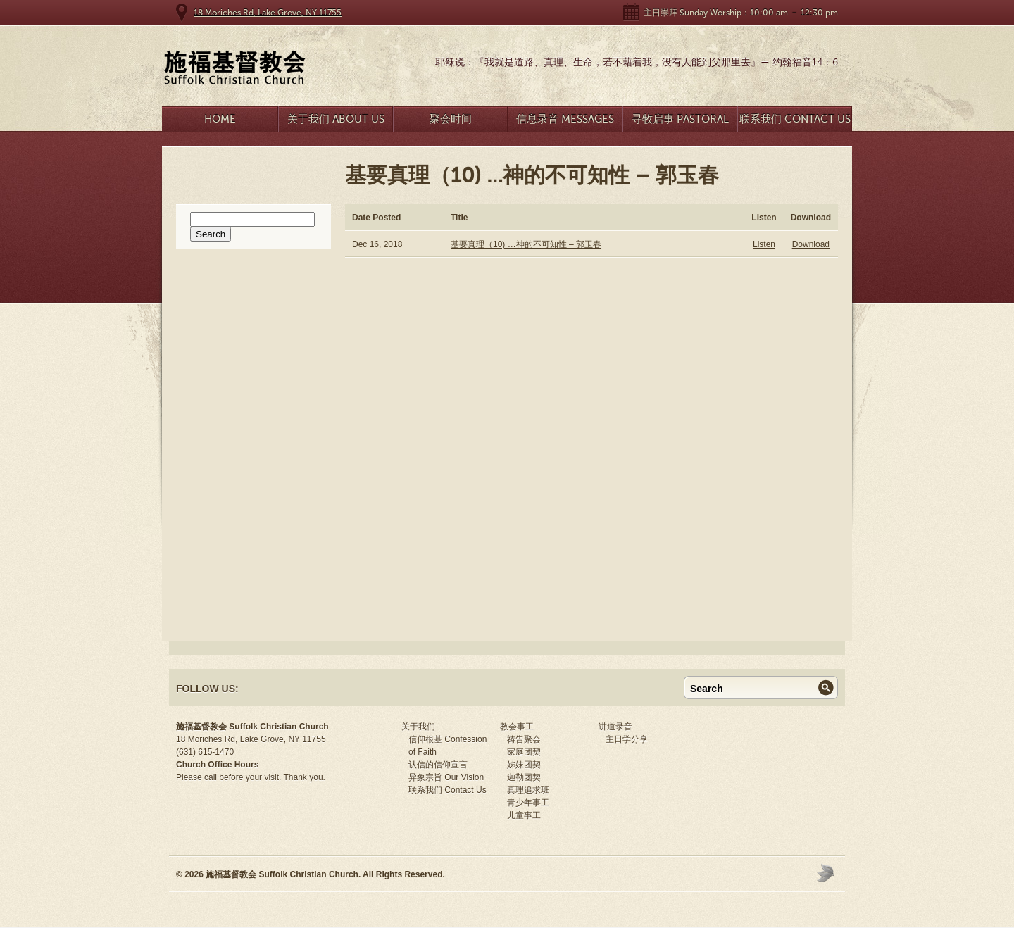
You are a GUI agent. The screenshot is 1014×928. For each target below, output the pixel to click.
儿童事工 (524, 815)
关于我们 (418, 727)
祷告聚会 (524, 739)
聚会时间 (451, 119)
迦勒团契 (524, 777)
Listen (764, 244)
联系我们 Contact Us (795, 119)
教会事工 (517, 727)
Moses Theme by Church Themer (827, 872)
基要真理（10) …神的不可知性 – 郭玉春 (526, 244)
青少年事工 (528, 803)
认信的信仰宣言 (438, 765)
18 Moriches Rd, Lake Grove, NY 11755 (268, 13)
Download (811, 244)
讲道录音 (615, 727)
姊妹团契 (524, 765)
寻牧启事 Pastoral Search (680, 122)
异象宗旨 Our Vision (446, 777)
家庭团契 (524, 752)
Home (220, 119)
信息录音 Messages (565, 119)
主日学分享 (627, 739)
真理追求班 (528, 790)
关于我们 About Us (335, 119)
